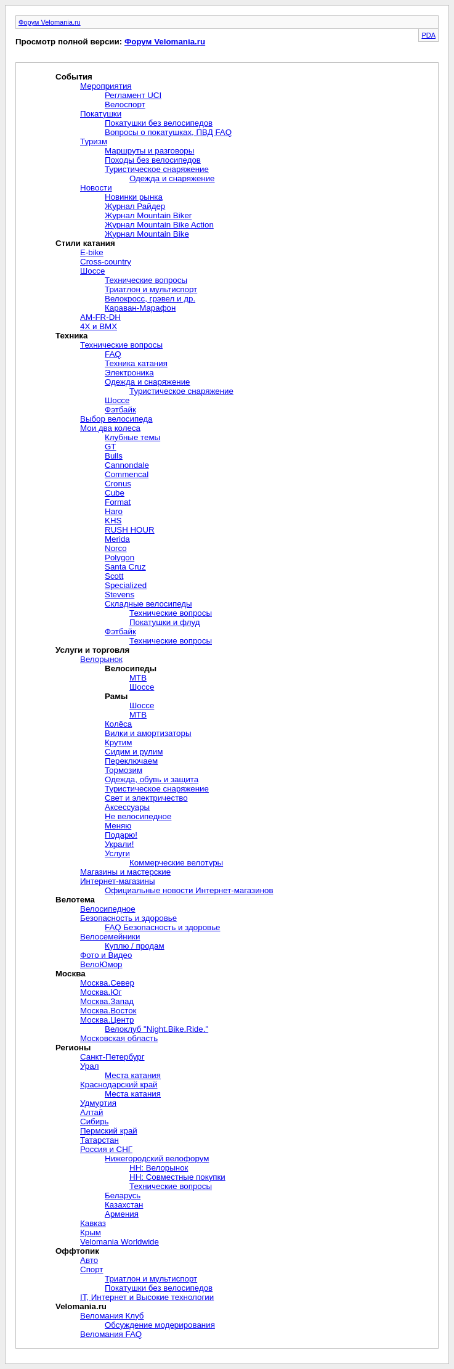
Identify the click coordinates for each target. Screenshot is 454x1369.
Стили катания (85, 243)
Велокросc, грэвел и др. (150, 298)
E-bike (91, 252)
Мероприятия (106, 86)
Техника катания (136, 363)
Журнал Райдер (135, 206)
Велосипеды (130, 668)
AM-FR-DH (100, 317)
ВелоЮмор (101, 964)
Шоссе (92, 271)
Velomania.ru (81, 1306)
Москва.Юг (101, 992)
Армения (122, 1214)
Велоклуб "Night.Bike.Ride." (156, 1029)
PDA (428, 35)
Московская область (119, 1038)
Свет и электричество (146, 798)
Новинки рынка (134, 197)
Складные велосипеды (148, 603)
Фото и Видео (106, 955)
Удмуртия (98, 1103)
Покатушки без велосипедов (159, 123)
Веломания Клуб (112, 1315)
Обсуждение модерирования (160, 1325)
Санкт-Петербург (112, 1056)
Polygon (119, 557)
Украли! (119, 844)
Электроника (129, 372)
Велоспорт (125, 104)
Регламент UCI (133, 95)
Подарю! (121, 835)
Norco (116, 548)
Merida (117, 539)
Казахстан (124, 1204)
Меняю (118, 825)
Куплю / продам (134, 945)
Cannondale (127, 465)
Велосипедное (108, 908)
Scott (114, 576)
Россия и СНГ (106, 1149)
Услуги (117, 853)
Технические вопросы (146, 280)
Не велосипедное (138, 816)
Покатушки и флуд (164, 622)
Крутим (118, 742)
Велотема (75, 899)
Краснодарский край (119, 1084)
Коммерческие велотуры (176, 862)
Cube (114, 492)
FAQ (113, 354)
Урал (89, 1066)
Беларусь (122, 1195)
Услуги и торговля (92, 650)
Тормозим (123, 770)
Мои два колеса (110, 428)
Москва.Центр (107, 1019)
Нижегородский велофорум (157, 1158)
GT (110, 446)
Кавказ (93, 1223)
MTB (138, 677)
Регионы (73, 1047)
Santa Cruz (125, 566)
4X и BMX (98, 326)
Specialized (126, 585)
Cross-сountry (105, 261)
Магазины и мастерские (125, 872)
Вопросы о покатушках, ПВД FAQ (168, 132)
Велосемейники (110, 936)
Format (118, 502)
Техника (71, 335)
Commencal (126, 474)
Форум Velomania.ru (49, 22)
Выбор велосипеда (116, 418)
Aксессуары (127, 807)
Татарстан (99, 1140)
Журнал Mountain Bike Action (159, 224)
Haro (114, 511)
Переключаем (131, 761)
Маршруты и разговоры (149, 150)
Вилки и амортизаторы (148, 733)
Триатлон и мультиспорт (151, 289)
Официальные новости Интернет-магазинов (189, 890)
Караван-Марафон (140, 308)
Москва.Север (107, 982)
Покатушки (100, 113)
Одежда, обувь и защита (151, 779)
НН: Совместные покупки (177, 1177)
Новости (96, 187)
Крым (90, 1232)
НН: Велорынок (158, 1167)
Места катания (133, 1075)
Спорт (91, 1269)
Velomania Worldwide (119, 1241)
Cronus (118, 483)
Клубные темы (132, 437)
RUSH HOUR (130, 529)
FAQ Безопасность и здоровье (163, 927)
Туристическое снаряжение (157, 169)
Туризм (93, 141)
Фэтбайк (120, 409)
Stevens (119, 594)
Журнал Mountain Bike (147, 234)
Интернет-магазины (117, 881)
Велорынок (101, 659)
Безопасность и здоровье (128, 918)
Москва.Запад (107, 1001)
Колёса (118, 724)
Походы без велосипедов (153, 160)
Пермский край (108, 1130)
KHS (113, 520)
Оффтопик (77, 1251)
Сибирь (94, 1121)
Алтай (91, 1112)
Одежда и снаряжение (172, 178)
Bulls (114, 455)
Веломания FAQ (111, 1334)
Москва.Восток (108, 1010)
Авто (89, 1260)
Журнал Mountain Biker (148, 215)
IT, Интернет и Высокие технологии (147, 1297)
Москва (70, 973)
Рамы (116, 696)
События (73, 76)
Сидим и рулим (134, 751)
